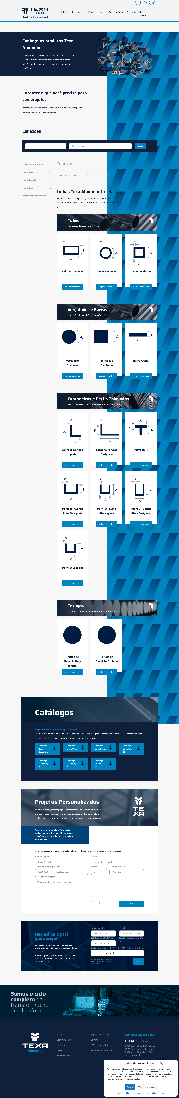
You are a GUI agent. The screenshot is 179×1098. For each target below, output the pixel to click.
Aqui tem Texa (116, 12)
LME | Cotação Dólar (100, 1045)
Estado (94, 866)
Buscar (140, 145)
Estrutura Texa (64, 1040)
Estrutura (76, 12)
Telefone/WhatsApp (45, 866)
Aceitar (130, 1087)
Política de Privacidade (122, 1093)
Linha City (28, 172)
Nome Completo (42, 856)
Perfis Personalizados (34, 195)
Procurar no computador (105, 953)
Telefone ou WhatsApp (102, 938)
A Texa (64, 12)
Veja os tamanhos (72, 286)
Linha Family (29, 180)
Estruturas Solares (32, 164)
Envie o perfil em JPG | (117, 947)
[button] (161, 1063)
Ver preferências (146, 1087)
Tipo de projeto (117, 866)
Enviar (131, 903)
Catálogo (90, 12)
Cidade (57, 866)
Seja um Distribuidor (136, 12)
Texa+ (101, 12)
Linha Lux (27, 188)
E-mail (94, 856)
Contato (144, 15)
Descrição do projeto (45, 876)
